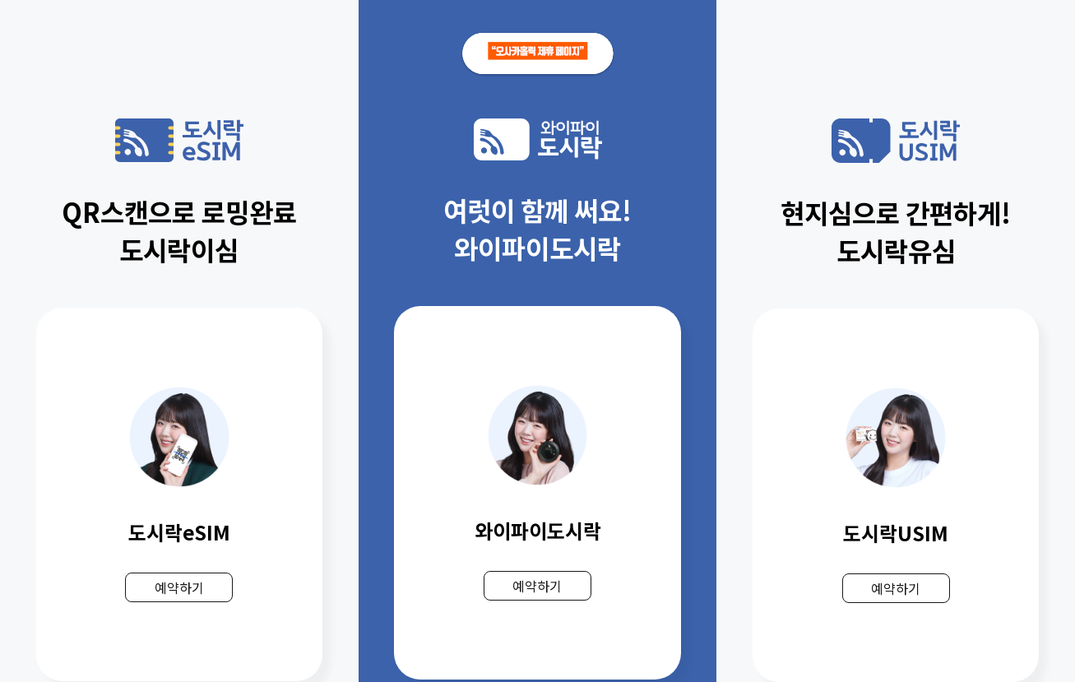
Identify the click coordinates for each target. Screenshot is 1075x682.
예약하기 (179, 587)
